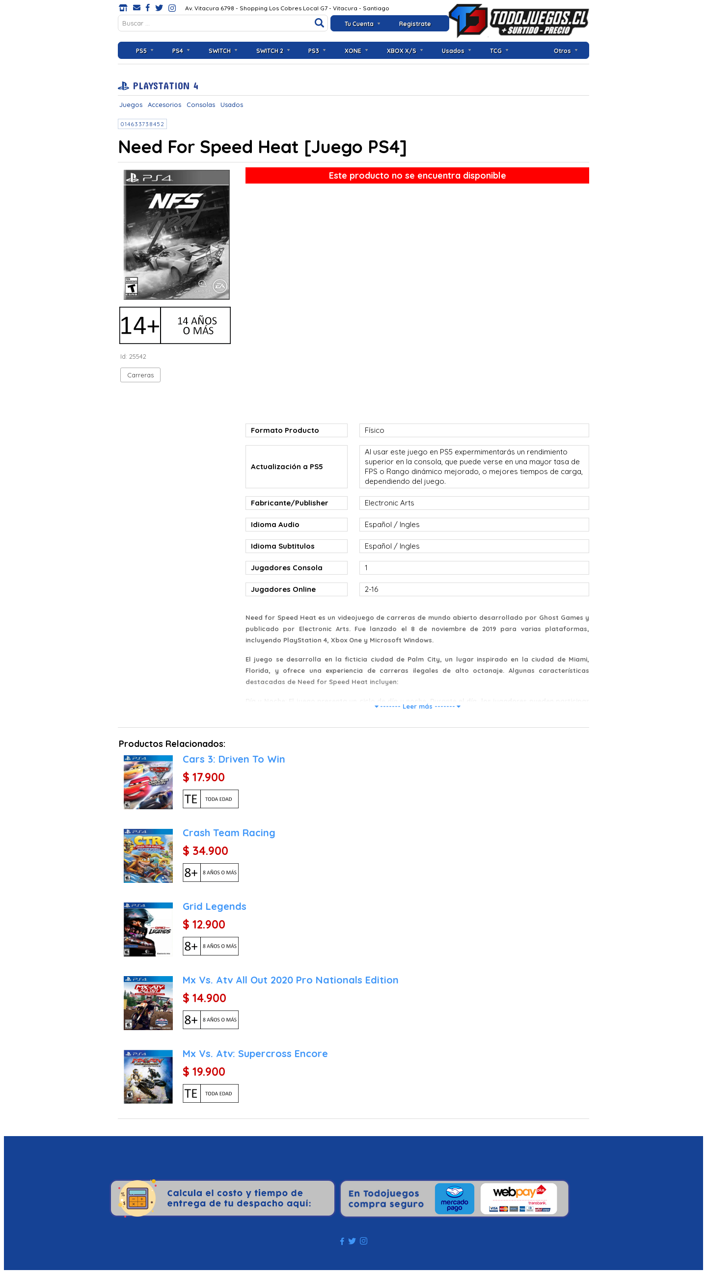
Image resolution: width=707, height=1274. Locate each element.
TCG (496, 50)
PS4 (177, 50)
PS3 (313, 50)
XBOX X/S (401, 50)
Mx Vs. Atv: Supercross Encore (255, 1053)
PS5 (141, 50)
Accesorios (164, 104)
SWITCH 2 (269, 50)
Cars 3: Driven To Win (234, 759)
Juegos (130, 104)
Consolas (201, 104)
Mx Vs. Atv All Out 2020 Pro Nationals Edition (291, 980)
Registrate (415, 23)
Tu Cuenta (359, 23)
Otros (562, 50)
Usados (453, 50)
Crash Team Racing (229, 832)
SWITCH (220, 50)
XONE (353, 50)
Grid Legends (214, 906)
